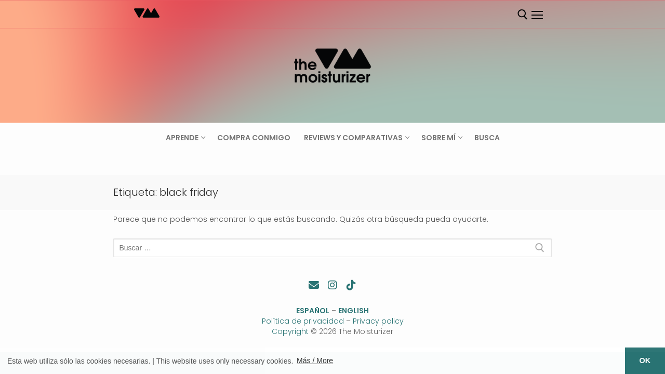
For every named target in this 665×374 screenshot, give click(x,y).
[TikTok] (351, 285)
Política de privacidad (303, 321)
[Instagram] (332, 285)
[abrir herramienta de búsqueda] (522, 14)
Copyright (290, 331)
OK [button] (645, 360)
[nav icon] (537, 15)
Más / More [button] (315, 360)
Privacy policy (378, 321)
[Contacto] (313, 285)
